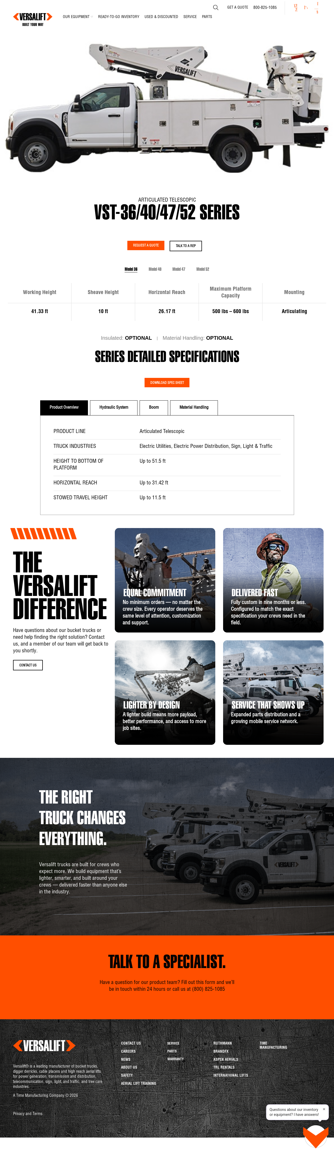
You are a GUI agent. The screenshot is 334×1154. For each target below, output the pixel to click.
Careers (128, 1072)
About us (129, 1093)
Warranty (176, 1083)
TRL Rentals (224, 1093)
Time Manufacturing (273, 1063)
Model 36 (102, 278)
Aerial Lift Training (138, 1114)
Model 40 (145, 278)
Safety (127, 1103)
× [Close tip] (324, 1109)
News (125, 1083)
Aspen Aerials (225, 1083)
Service (174, 1062)
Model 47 (189, 278)
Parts (172, 1072)
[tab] (64, 424)
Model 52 (232, 278)
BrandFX (221, 1072)
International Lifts (230, 1103)
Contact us (131, 1062)
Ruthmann (222, 1062)
